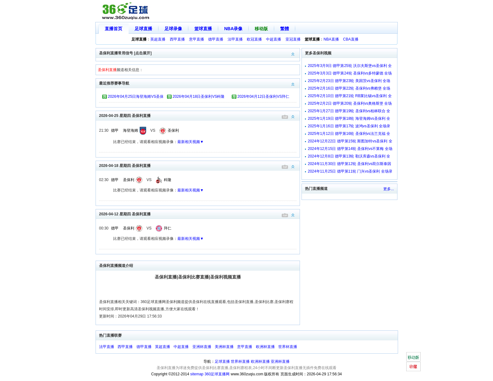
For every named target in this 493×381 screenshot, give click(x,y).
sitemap (196, 374)
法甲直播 (235, 39)
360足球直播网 (217, 374)
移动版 (261, 28)
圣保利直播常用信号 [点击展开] (199, 52)
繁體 (284, 28)
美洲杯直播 (224, 347)
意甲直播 (196, 39)
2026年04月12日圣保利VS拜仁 (263, 96)
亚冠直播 (293, 39)
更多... (388, 189)
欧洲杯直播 (265, 347)
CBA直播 (350, 39)
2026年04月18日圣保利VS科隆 (198, 96)
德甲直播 (215, 39)
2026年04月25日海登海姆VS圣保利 (135, 97)
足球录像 (173, 28)
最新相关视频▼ (190, 142)
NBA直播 (331, 39)
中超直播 (273, 39)
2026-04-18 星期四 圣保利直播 (199, 165)
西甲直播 (177, 39)
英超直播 (157, 39)
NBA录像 (233, 28)
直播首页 (113, 28)
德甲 (115, 130)
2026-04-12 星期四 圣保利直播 (199, 213)
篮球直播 (203, 28)
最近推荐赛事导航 (199, 83)
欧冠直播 (254, 39)
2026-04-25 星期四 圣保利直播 (199, 115)
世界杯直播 (287, 347)
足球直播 (143, 28)
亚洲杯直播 (201, 347)
